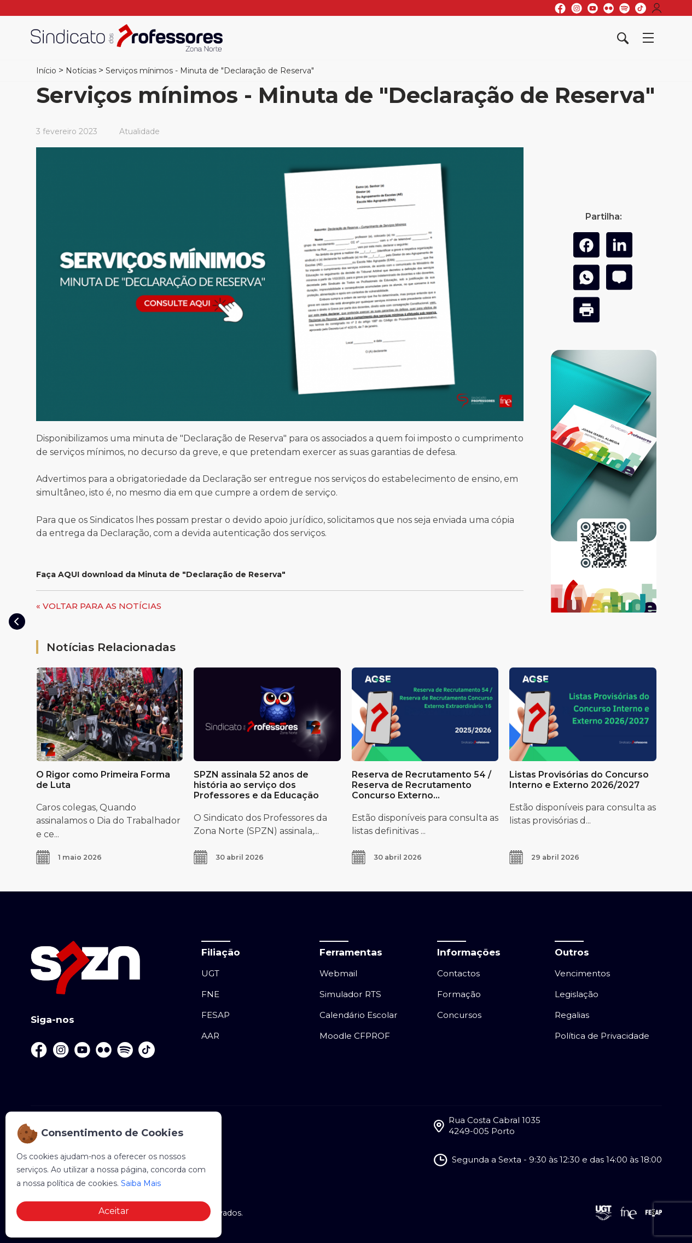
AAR (210, 1036)
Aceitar (113, 1211)
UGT (210, 973)
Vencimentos (582, 973)
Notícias (81, 71)
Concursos (459, 1015)
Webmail (338, 973)
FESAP (215, 1015)
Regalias (572, 1015)
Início (46, 71)
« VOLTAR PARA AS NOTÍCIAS (98, 606)
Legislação (576, 994)
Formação (459, 994)
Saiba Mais (141, 1183)
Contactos (458, 973)
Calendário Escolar (358, 1015)
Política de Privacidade (602, 1036)
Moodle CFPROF (354, 1036)
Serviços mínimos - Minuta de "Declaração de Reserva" (210, 71)
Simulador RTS (350, 994)
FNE (210, 994)
